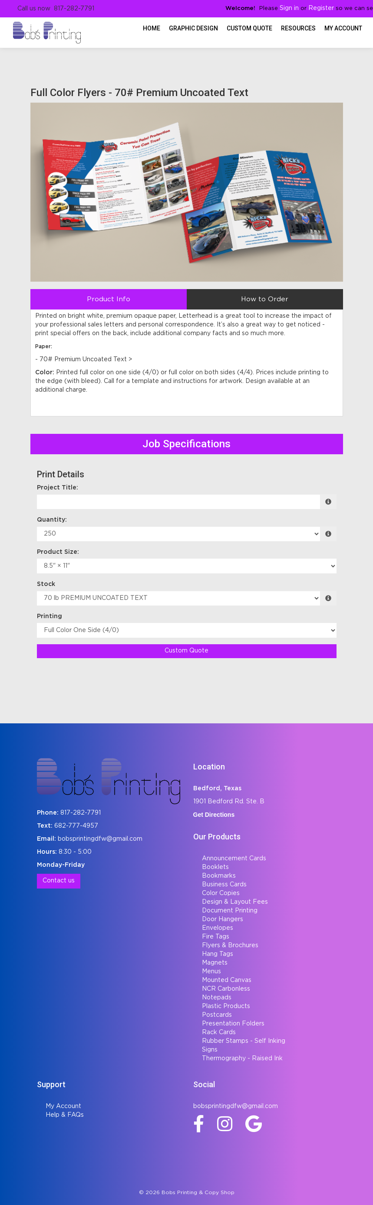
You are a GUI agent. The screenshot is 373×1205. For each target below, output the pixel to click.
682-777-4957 (76, 826)
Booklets (215, 867)
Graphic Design (193, 28)
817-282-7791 (80, 813)
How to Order (264, 299)
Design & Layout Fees (235, 902)
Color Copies (221, 893)
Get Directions (214, 814)
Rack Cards (219, 1032)
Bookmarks (219, 876)
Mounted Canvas (226, 980)
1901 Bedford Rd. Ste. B (228, 802)
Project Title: (57, 488)
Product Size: (58, 552)
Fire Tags (215, 937)
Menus (211, 972)
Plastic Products (226, 1006)
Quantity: (52, 520)
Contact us (59, 881)
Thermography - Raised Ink (242, 1058)
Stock (46, 584)
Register (321, 8)
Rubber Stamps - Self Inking (243, 1041)
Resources (298, 28)
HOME (151, 28)
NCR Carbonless (226, 989)
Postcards (217, 1015)
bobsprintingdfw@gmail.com (100, 839)
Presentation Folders (233, 1024)
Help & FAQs (65, 1115)
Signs (210, 1050)
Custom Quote (249, 28)
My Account (63, 1106)
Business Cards (224, 885)
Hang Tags (217, 954)
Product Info (108, 299)
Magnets (215, 963)
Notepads (216, 998)
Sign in (289, 8)
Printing (49, 616)
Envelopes (217, 928)
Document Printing (229, 911)
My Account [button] (343, 28)
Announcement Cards (234, 858)
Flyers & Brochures (230, 945)
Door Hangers (222, 919)
